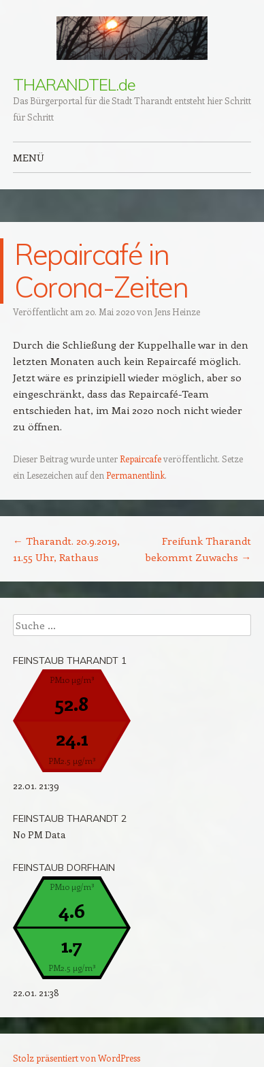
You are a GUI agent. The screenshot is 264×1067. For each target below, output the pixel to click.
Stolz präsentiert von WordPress (76, 1058)
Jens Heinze (177, 311)
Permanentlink (135, 475)
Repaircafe (140, 458)
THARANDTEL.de (74, 84)
